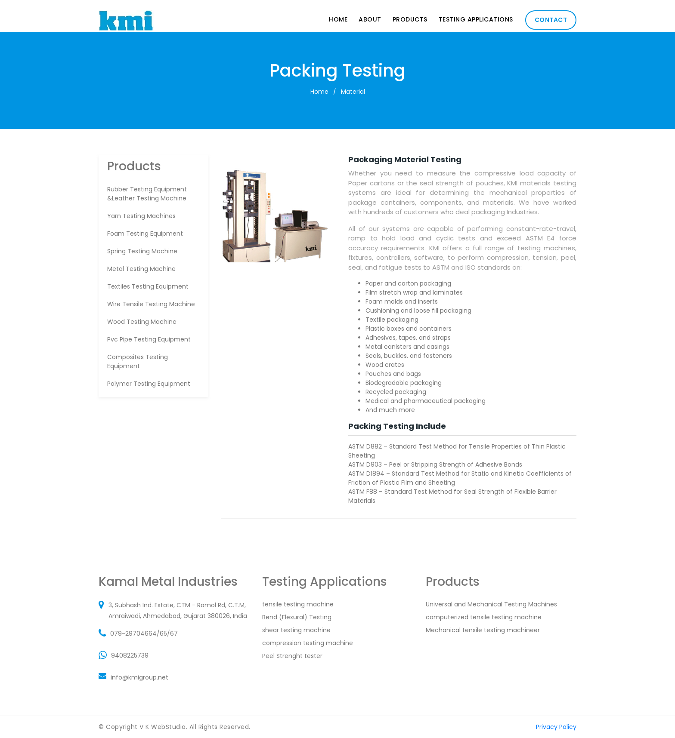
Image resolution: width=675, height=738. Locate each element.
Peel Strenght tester (292, 656)
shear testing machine (296, 630)
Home (338, 19)
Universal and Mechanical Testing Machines (491, 604)
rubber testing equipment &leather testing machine (147, 194)
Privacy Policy (556, 727)
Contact (551, 19)
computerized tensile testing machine (484, 617)
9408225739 (130, 655)
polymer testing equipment (148, 383)
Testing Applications (476, 19)
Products (410, 19)
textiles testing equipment (148, 286)
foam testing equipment (145, 233)
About (370, 19)
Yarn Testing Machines (141, 216)
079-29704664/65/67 (144, 633)
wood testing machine (141, 321)
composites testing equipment (137, 361)
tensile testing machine (298, 604)
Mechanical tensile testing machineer (483, 630)
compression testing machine (307, 643)
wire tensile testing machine (151, 304)
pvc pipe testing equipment (149, 339)
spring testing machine (142, 251)
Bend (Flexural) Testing (296, 617)
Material (353, 91)
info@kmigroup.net (139, 677)
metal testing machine (141, 268)
